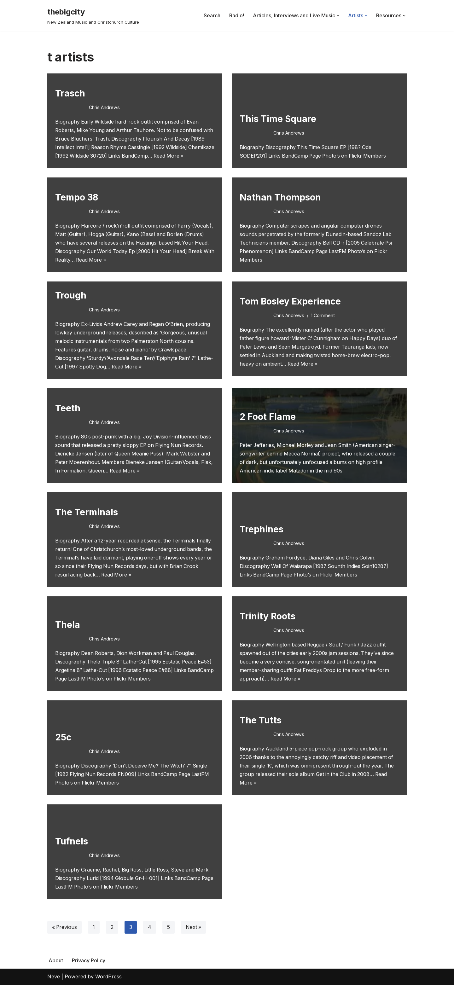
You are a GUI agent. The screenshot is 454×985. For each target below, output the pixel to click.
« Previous (65, 927)
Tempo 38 (76, 197)
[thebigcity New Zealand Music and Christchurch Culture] (93, 16)
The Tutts (261, 720)
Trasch (70, 93)
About (56, 961)
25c (63, 737)
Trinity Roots (267, 616)
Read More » (198, 156)
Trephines (261, 529)
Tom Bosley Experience (290, 301)
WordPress (108, 977)
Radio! (236, 15)
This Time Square (278, 118)
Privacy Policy (88, 961)
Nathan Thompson (280, 197)
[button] (338, 15)
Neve (53, 977)
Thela (67, 624)
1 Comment (323, 315)
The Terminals (86, 512)
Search (212, 15)
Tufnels (71, 841)
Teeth (67, 408)
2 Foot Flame (268, 416)
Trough (70, 295)
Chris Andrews (104, 107)
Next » (194, 927)
